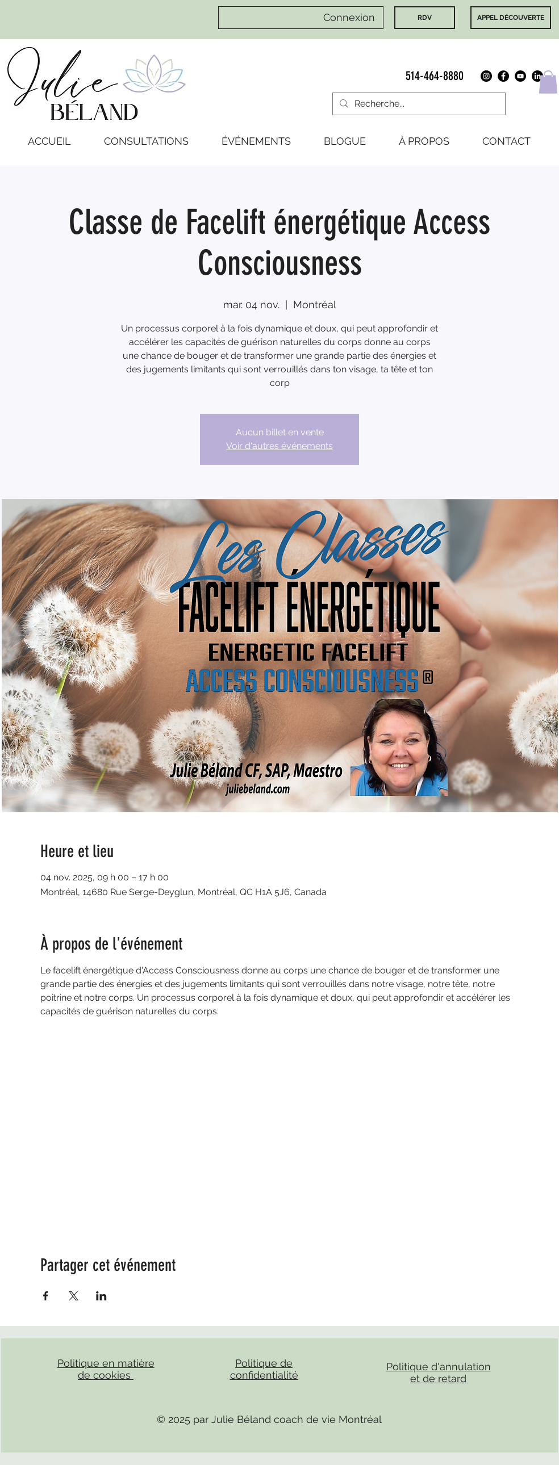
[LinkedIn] (537, 76)
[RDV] (424, 17)
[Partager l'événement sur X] (73, 1295)
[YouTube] (520, 76)
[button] (548, 82)
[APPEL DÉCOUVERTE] (510, 17)
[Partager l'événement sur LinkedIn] (101, 1295)
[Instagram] (486, 76)
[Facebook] (503, 76)
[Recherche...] (417, 104)
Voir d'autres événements (279, 445)
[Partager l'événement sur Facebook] (45, 1295)
